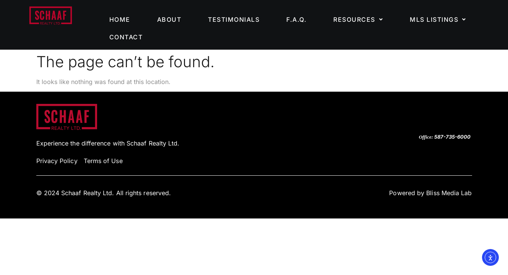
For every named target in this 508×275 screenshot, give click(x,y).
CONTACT (126, 37)
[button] (358, 19)
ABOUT (169, 19)
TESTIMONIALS (234, 19)
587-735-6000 (452, 137)
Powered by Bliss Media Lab (430, 193)
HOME (119, 19)
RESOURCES (358, 19)
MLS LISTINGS (438, 19)
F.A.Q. (296, 19)
